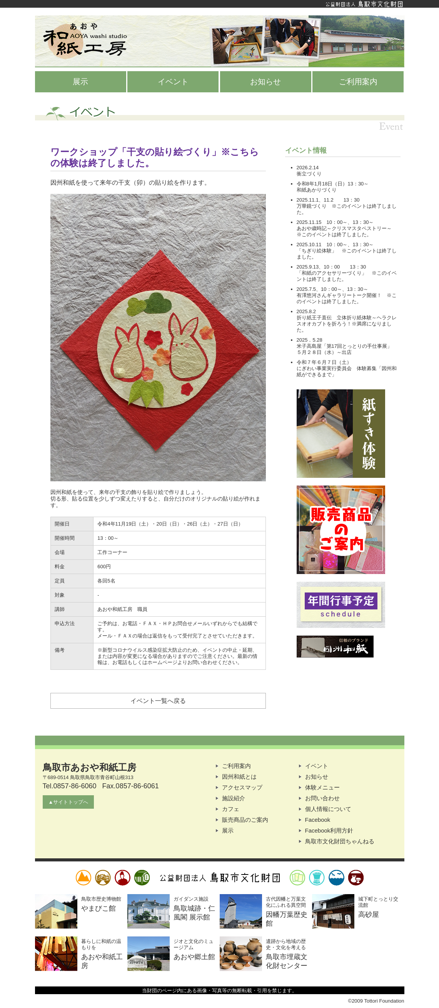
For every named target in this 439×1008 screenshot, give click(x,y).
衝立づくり (309, 174)
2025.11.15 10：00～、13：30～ (335, 222)
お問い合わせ (322, 798)
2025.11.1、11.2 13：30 (328, 200)
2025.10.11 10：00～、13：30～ (335, 244)
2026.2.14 (308, 167)
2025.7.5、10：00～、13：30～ (332, 289)
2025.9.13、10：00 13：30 (331, 267)
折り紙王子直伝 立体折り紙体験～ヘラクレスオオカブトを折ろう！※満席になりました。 (347, 324)
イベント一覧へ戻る (158, 701)
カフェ (230, 809)
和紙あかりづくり (317, 190)
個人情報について (328, 809)
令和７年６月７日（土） (324, 362)
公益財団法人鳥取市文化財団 (219, 4)
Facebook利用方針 (329, 830)
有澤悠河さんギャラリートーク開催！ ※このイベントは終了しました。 (347, 298)
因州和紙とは (239, 776)
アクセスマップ (242, 787)
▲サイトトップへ (68, 802)
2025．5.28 (309, 340)
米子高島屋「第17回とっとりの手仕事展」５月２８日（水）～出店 (344, 349)
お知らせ (265, 81)
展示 (80, 81)
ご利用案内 (358, 81)
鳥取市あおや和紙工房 (219, 41)
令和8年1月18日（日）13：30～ (333, 184)
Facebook (318, 819)
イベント (173, 81)
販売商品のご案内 (245, 819)
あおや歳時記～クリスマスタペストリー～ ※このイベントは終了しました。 (349, 231)
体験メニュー (322, 787)
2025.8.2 (306, 311)
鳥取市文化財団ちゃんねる (339, 841)
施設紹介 (233, 798)
